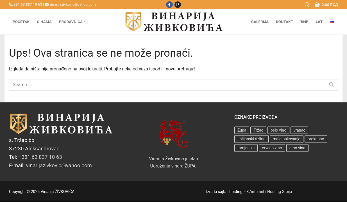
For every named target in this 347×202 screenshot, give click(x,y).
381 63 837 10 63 (27, 4)
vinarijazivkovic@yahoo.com (72, 4)
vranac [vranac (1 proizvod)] (299, 130)
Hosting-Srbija (279, 191)
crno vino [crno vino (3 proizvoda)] (297, 148)
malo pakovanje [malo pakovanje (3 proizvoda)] (286, 139)
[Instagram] (177, 4)
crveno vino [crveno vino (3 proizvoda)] (272, 148)
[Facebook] (169, 4)
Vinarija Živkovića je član (173, 141)
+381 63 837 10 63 (40, 157)
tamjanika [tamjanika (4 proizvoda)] (246, 148)
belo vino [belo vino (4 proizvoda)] (278, 130)
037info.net (254, 191)
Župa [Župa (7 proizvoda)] (241, 130)
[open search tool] (307, 4)
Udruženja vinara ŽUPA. (173, 166)
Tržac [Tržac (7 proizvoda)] (258, 130)
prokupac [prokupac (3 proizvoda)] (316, 139)
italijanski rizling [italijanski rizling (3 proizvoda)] (251, 139)
